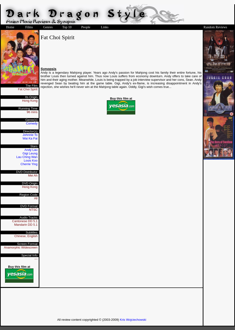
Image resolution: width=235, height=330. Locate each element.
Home (10, 27)
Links (104, 27)
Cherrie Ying (29, 164)
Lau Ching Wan (27, 157)
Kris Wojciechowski (133, 319)
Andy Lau (31, 150)
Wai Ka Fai (30, 138)
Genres (48, 27)
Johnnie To (30, 135)
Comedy (32, 123)
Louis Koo (31, 160)
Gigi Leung (30, 153)
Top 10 (66, 27)
